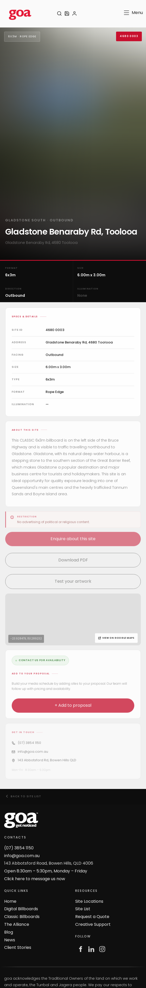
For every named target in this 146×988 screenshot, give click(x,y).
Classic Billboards (22, 917)
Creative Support (93, 924)
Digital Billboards (21, 909)
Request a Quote (92, 917)
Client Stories (17, 947)
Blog (8, 932)
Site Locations (89, 901)
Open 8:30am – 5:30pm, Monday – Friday (45, 871)
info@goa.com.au (22, 856)
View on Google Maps (116, 639)
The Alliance (16, 924)
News (9, 940)
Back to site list (23, 796)
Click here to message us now (34, 879)
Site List (82, 909)
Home (10, 901)
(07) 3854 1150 (19, 848)
